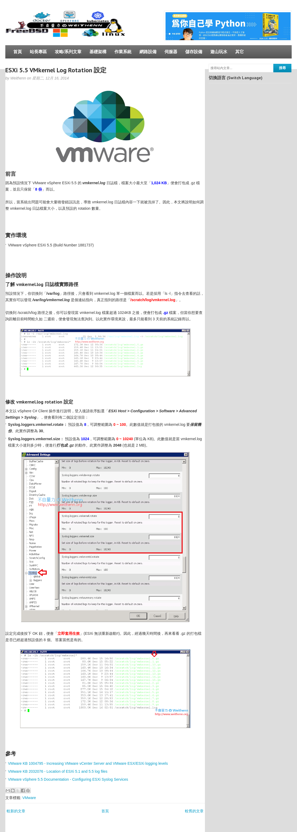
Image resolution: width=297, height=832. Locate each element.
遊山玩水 (218, 51)
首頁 (17, 51)
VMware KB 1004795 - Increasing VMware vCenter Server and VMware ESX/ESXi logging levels (88, 763)
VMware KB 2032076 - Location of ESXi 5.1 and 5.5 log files (58, 771)
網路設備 (147, 51)
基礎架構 (97, 51)
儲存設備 (193, 51)
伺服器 (170, 51)
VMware (29, 798)
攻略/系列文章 (68, 51)
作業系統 (122, 51)
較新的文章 (16, 811)
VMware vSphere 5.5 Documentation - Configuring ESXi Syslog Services (68, 779)
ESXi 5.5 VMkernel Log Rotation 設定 (55, 70)
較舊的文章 (194, 811)
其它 (239, 51)
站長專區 (38, 51)
